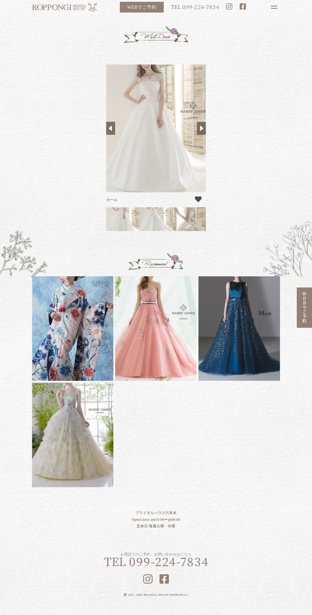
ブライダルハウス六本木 (65, 7)
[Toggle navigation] (274, 7)
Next (201, 128)
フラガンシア (73, 435)
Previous (110, 128)
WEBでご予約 (141, 7)
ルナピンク (156, 328)
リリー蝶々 (73, 328)
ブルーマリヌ (239, 328)
